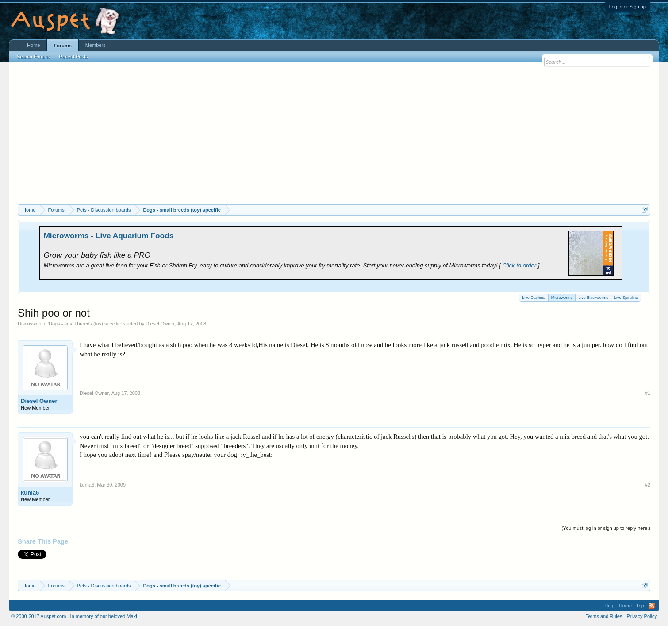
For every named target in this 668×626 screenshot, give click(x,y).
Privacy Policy (641, 616)
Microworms (562, 297)
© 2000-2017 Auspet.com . (40, 616)
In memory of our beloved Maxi (103, 616)
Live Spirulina (626, 297)
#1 (647, 393)
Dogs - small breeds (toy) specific (85, 323)
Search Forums (33, 56)
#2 (647, 484)
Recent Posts (73, 56)
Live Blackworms (593, 297)
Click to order (519, 265)
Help (609, 605)
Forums (62, 45)
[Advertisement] (334, 138)
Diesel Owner (160, 323)
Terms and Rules (604, 616)
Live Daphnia (533, 297)
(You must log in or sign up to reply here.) (605, 528)
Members (95, 45)
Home (33, 45)
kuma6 (30, 492)
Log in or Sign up (627, 6)
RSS (652, 606)
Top (640, 605)
